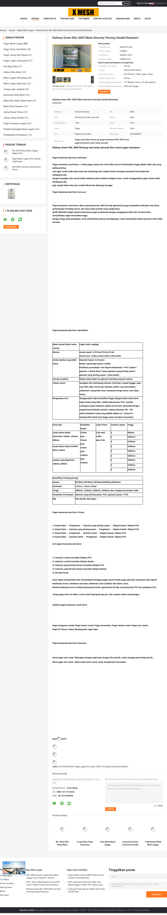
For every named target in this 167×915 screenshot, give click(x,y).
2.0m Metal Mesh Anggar (69, 766)
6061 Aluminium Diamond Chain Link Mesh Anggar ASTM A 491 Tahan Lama (85, 883)
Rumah (23, 19)
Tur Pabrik (83, 19)
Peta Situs (4, 895)
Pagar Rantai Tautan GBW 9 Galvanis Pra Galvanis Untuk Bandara (86, 876)
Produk (35, 19)
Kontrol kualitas (103, 19)
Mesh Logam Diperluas (14, 83)
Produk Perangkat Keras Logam (19, 129)
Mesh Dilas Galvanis (13, 106)
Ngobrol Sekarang (144, 3)
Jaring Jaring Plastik (13, 117)
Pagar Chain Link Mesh (14, 49)
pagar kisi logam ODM (90, 766)
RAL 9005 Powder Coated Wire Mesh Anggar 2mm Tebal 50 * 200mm (42, 876)
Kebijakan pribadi (26, 910)
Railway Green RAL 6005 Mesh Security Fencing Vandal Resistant (43, 890)
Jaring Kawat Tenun (13, 112)
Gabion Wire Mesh (12, 72)
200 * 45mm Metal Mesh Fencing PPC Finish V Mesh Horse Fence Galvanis (43, 883)
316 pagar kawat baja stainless (114, 766)
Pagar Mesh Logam (25, 30)
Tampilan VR (49, 19)
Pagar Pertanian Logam (15, 123)
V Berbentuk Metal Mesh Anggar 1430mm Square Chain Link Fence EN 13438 (153, 843)
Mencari (126, 3)
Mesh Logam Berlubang (15, 78)
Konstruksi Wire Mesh (14, 95)
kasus (148, 19)
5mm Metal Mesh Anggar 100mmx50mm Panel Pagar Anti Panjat (107, 843)
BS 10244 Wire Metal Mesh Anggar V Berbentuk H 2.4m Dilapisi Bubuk (62, 843)
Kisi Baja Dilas (10, 66)
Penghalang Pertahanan (15, 135)
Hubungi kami (123, 19)
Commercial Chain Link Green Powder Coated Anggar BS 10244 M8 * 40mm (130, 843)
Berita (137, 19)
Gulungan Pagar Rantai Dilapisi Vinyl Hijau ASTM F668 (86, 890)
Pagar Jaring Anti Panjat (15, 55)
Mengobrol (104, 92)
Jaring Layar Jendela (13, 89)
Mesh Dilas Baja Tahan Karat (17, 100)
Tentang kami (67, 19)
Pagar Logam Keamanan (15, 60)
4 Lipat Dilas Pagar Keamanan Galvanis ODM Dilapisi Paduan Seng (85, 843)
